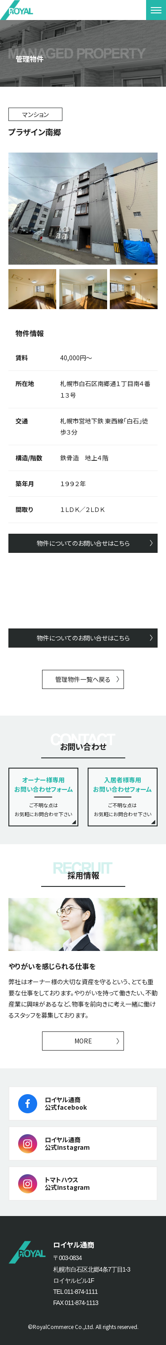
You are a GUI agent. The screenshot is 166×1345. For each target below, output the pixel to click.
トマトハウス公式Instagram (67, 1183)
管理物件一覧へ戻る (83, 679)
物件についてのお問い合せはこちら (83, 543)
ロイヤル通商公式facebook (66, 1103)
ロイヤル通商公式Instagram (67, 1143)
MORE (83, 1040)
